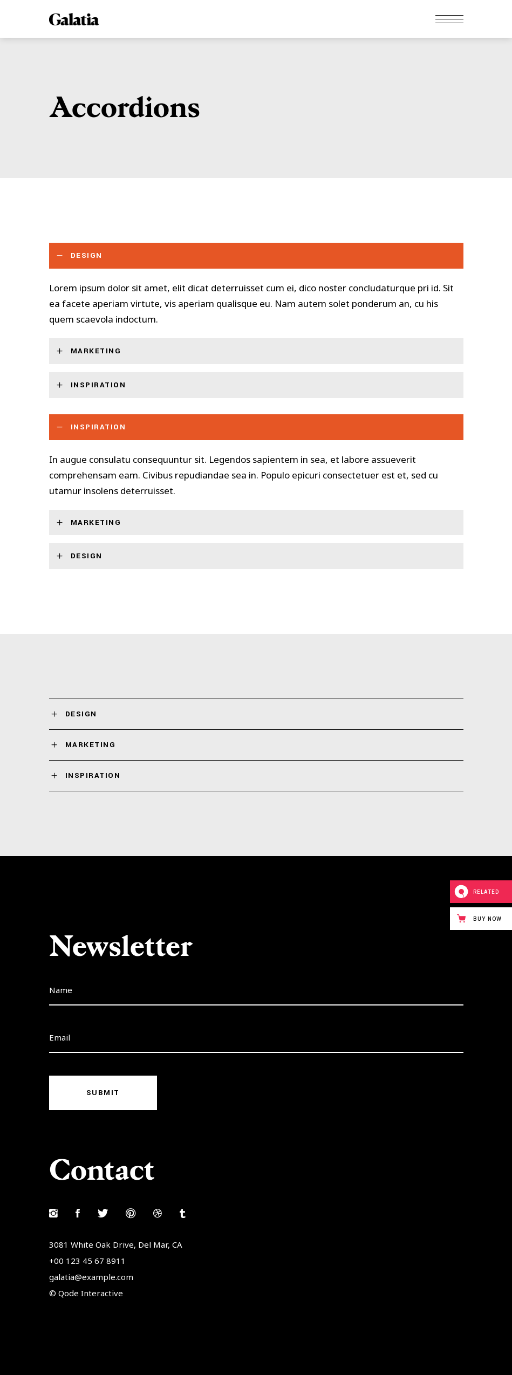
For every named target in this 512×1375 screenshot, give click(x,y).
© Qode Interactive (86, 1293)
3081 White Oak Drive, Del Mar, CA (115, 1244)
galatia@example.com (91, 1276)
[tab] (256, 256)
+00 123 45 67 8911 (87, 1260)
